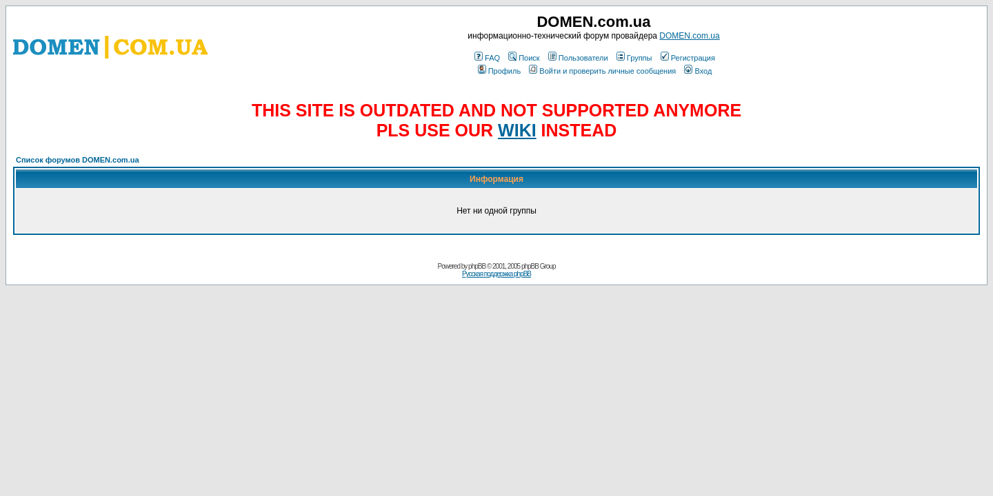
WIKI (517, 130)
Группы (634, 58)
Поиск (523, 58)
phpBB (476, 266)
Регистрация (688, 58)
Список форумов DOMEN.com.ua (77, 160)
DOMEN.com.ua (689, 36)
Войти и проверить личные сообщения (602, 71)
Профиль (499, 71)
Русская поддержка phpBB (496, 274)
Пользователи (578, 58)
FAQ (487, 58)
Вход (698, 71)
